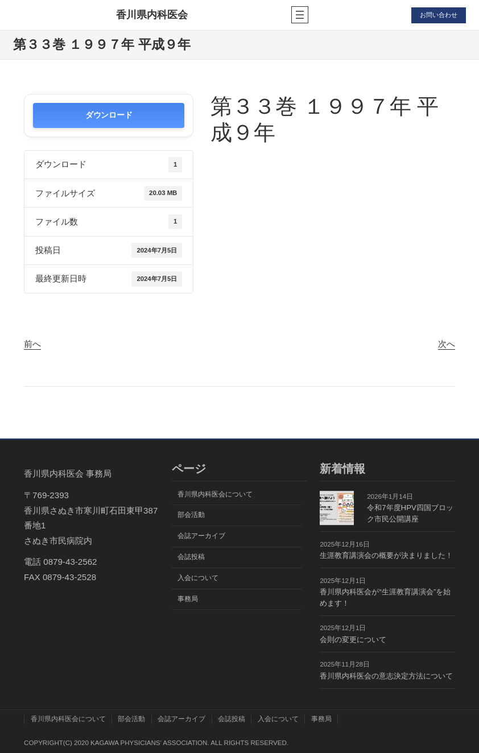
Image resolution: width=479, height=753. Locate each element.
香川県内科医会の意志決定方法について (386, 676)
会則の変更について (353, 639)
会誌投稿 (191, 556)
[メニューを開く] (296, 14)
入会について (197, 577)
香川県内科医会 (151, 14)
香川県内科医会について (215, 494)
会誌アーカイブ (201, 535)
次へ (446, 344)
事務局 (187, 598)
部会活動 (191, 515)
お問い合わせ (436, 14)
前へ (32, 344)
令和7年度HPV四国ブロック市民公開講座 (410, 513)
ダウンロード (108, 115)
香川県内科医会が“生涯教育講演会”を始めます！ (385, 597)
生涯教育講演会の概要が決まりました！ (386, 555)
